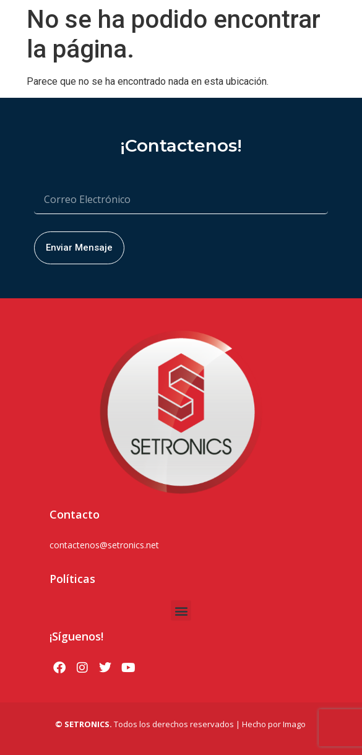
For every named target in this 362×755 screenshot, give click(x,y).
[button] (181, 610)
